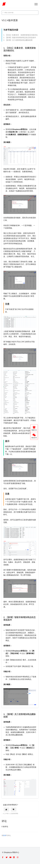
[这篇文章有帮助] (6, 809)
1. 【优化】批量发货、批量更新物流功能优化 (20, 35)
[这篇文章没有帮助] (13, 809)
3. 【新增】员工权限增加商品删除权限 (18, 40)
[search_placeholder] (20, 12)
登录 (4, 835)
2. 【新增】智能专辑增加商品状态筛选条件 (19, 37)
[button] (36, 4)
